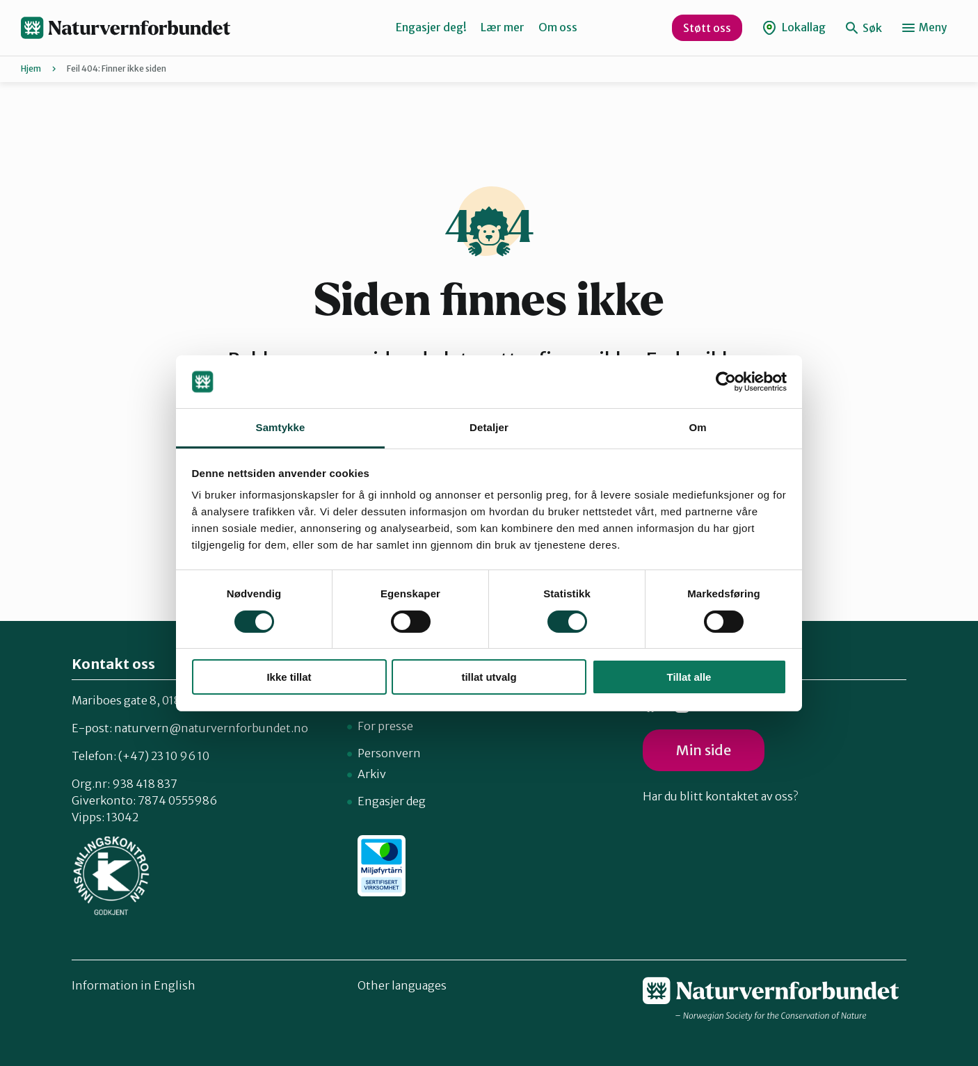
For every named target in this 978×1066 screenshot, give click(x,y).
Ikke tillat (288, 677)
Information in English (133, 985)
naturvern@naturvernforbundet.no (211, 728)
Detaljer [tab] (489, 427)
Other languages (402, 985)
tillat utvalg (488, 677)
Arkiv (372, 774)
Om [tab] (697, 427)
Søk (864, 28)
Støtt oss (707, 28)
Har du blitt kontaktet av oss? (720, 796)
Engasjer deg (392, 801)
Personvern (389, 753)
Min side (703, 750)
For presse (385, 726)
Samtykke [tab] (280, 427)
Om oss (557, 27)
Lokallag (794, 27)
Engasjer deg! (431, 27)
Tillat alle (689, 677)
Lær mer (502, 27)
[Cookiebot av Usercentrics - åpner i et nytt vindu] (726, 381)
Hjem (31, 68)
